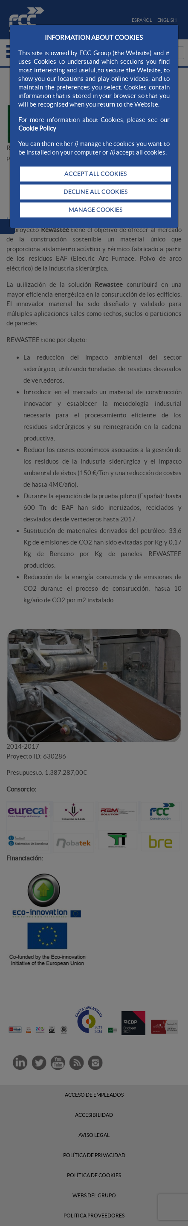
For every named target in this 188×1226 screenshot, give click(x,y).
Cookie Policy (37, 128)
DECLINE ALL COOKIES (95, 191)
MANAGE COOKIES (95, 209)
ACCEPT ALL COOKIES (95, 173)
